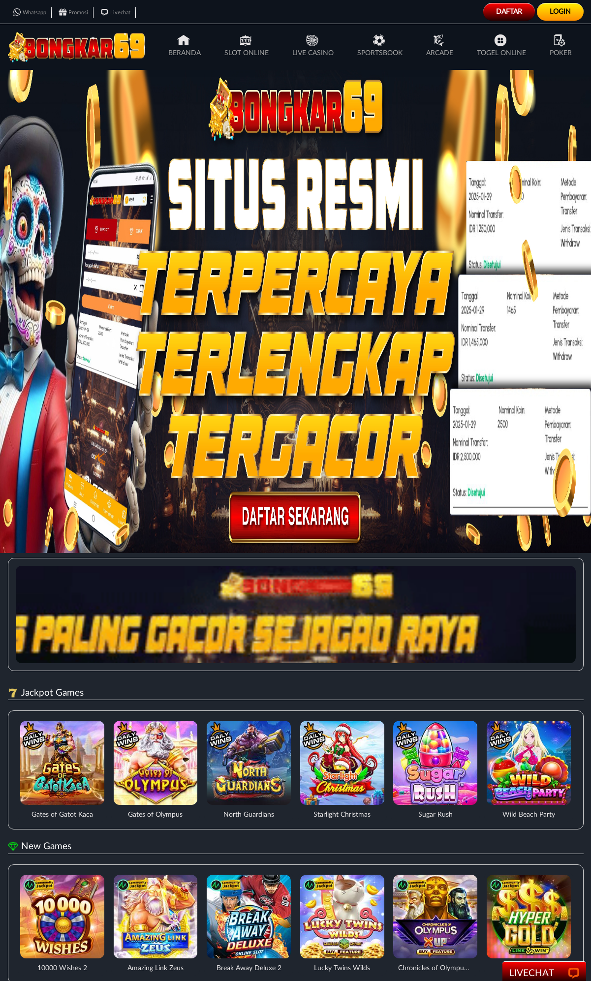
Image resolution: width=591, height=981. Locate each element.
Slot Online (246, 45)
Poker (561, 45)
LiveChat (544, 973)
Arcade (439, 45)
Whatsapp (29, 12)
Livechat (115, 12)
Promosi (73, 12)
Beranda (184, 45)
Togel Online (501, 45)
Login (560, 11)
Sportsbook (380, 45)
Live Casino (313, 45)
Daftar (509, 11)
